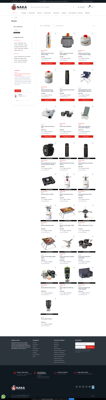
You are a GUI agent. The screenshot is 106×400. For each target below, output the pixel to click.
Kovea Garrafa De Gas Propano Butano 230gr (84, 54)
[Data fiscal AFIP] (93, 387)
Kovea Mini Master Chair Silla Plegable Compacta (84, 90)
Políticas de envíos (58, 358)
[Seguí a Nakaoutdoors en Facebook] (86, 387)
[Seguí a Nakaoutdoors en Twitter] (89, 387)
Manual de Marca (57, 348)
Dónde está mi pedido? (59, 360)
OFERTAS (87, 13)
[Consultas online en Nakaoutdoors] (76, 387)
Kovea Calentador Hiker (47, 225)
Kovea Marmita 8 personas (48, 287)
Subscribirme (90, 347)
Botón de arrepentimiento (59, 350)
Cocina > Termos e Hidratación (23, 60)
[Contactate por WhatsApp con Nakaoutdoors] (80, 387)
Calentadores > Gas (23, 50)
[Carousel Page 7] (24, 100)
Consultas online (22, 1)
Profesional (56, 13)
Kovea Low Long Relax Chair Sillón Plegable (84, 127)
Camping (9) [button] (16, 53)
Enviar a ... (15, 12)
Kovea (16, 17)
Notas (34, 356)
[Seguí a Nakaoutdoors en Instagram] (83, 387)
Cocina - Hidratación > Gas (23, 43)
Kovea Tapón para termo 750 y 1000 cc (66, 54)
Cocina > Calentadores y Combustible (23, 56)
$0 (93, 7)
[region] (23, 47)
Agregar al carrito (48, 63)
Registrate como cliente (59, 362)
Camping (64, 13)
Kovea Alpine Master (46, 319)
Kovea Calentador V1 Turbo (85, 225)
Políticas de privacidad (59, 356)
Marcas (80, 13)
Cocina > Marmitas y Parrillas (23, 62)
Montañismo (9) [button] (17, 40)
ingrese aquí (29, 397)
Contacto (56, 342)
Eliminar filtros (17, 32)
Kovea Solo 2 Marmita (65, 126)
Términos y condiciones (59, 352)
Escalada (24, 13)
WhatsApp (15, 1)
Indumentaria (47, 13)
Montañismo (32, 13)
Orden (41, 25)
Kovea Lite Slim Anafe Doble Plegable (84, 288)
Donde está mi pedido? (87, 1)
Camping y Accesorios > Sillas (23, 46)
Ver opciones (86, 136)
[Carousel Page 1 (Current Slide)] (17, 100)
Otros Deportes (72, 13)
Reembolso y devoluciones (60, 354)
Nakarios (56, 346)
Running (39, 13)
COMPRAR (18, 90)
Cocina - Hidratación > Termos (23, 45)
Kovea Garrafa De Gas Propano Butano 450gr (47, 90)
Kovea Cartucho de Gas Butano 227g (47, 54)
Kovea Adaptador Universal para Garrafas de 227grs (48, 163)
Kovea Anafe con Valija (47, 194)
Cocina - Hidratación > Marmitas (23, 48)
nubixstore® (92, 395)
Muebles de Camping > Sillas (23, 58)
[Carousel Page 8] (25, 100)
